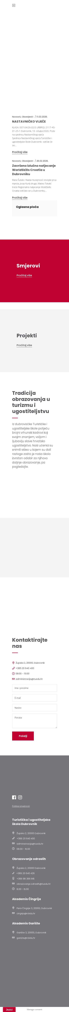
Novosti (16, 116)
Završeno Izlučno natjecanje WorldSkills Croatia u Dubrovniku (34, 170)
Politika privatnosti (21, 806)
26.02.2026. (42, 160)
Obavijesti (27, 116)
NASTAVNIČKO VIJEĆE (29, 121)
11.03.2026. (42, 116)
